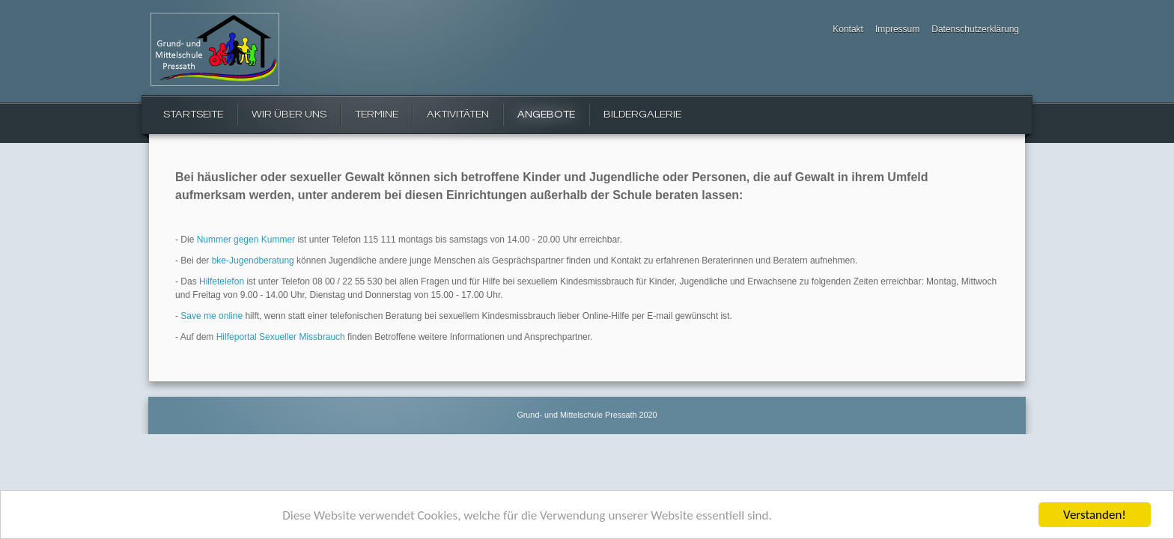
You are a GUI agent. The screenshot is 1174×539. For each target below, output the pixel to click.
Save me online (211, 316)
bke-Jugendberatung (253, 260)
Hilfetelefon (221, 281)
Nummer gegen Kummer (246, 239)
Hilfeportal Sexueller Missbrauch (280, 337)
